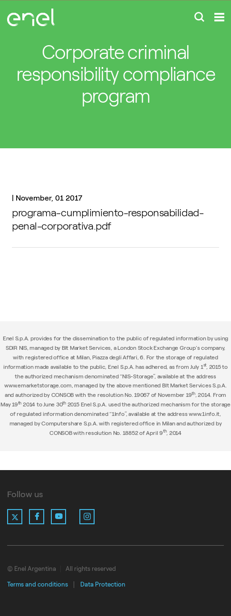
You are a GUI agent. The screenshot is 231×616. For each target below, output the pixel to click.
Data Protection (102, 584)
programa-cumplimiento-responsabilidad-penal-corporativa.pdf (107, 219)
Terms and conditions (37, 584)
